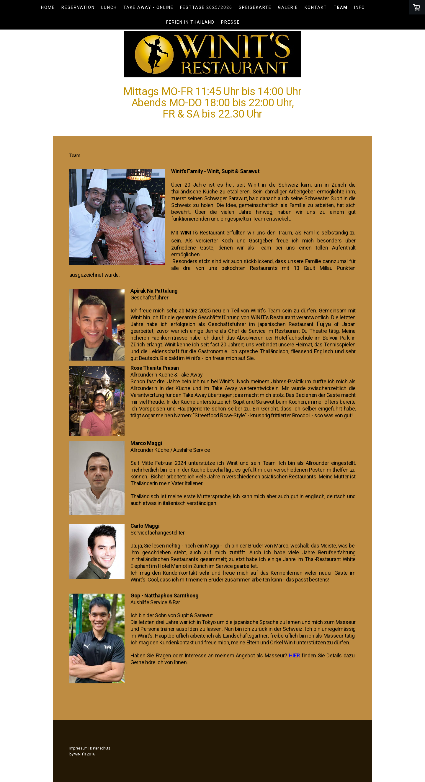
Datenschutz (100, 748)
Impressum (78, 748)
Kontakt (316, 7)
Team (341, 7)
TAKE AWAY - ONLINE (148, 7)
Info (359, 7)
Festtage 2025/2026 (206, 7)
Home (48, 7)
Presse (230, 22)
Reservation (78, 7)
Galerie (288, 7)
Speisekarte (255, 7)
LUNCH (109, 7)
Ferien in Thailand (190, 22)
